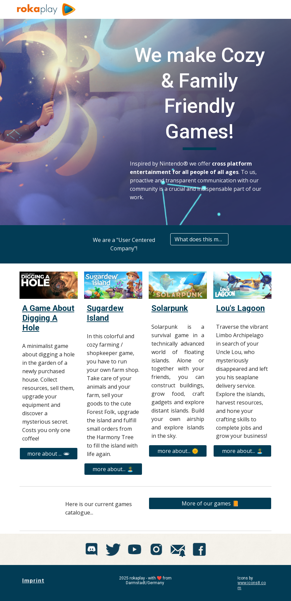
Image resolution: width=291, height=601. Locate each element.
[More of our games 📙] (210, 503)
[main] (199, 96)
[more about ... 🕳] (48, 454)
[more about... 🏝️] (113, 469)
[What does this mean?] (199, 239)
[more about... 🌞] (178, 451)
